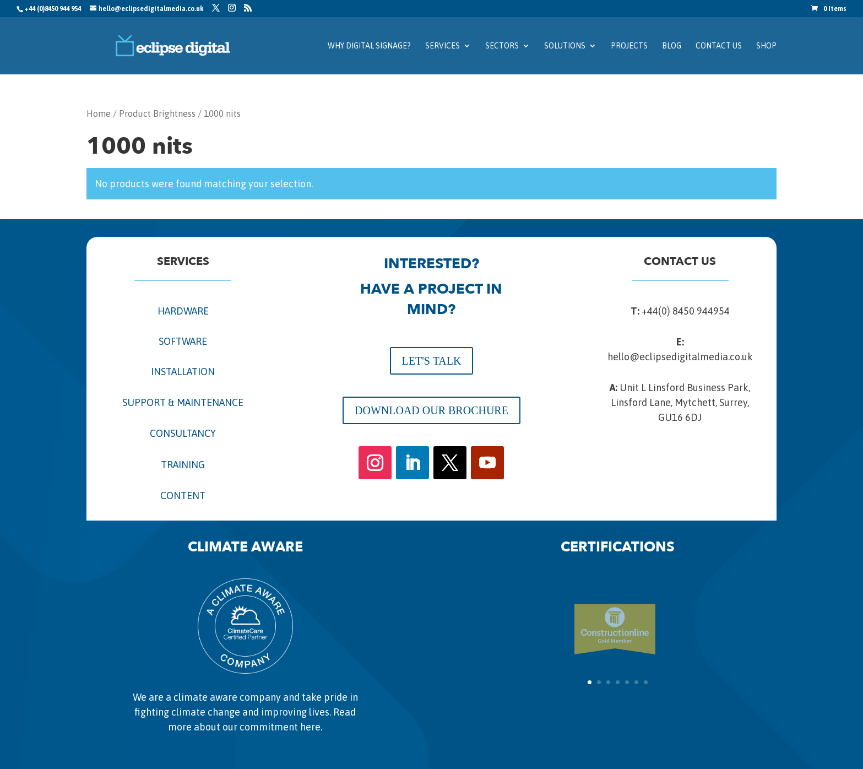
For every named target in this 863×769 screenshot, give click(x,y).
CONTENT (182, 495)
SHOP (766, 46)
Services (442, 46)
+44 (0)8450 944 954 (52, 9)
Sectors (502, 46)
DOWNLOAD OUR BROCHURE (431, 410)
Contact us (719, 46)
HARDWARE (183, 311)
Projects (629, 46)
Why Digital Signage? (369, 46)
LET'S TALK (432, 361)
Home (98, 114)
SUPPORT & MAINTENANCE (182, 402)
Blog (671, 46)
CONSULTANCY (183, 433)
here (310, 727)
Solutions (564, 46)
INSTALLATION (183, 371)
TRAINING (183, 464)
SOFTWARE (183, 341)
